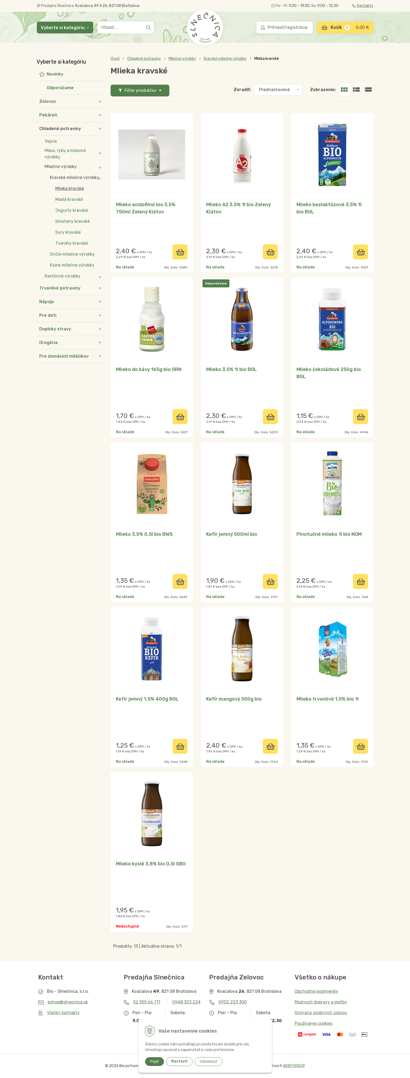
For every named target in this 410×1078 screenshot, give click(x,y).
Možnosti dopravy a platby (321, 1002)
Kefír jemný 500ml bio (231, 534)
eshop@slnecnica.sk (68, 1002)
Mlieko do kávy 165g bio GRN (148, 369)
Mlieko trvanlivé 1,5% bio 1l (327, 699)
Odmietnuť (208, 1061)
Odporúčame (60, 87)
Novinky (55, 74)
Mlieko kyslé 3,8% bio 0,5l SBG (151, 864)
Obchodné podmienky (316, 991)
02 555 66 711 (146, 1002)
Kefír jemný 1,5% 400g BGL (147, 699)
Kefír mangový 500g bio (234, 699)
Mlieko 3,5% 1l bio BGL (231, 369)
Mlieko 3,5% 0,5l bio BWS (144, 534)
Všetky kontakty (63, 1012)
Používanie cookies (314, 1023)
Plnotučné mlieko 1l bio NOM (329, 534)
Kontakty (362, 5)
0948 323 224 (186, 1002)
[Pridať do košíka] (180, 251)
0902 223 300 (232, 1002)
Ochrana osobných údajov (321, 1012)
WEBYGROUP (294, 1066)
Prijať (154, 1061)
